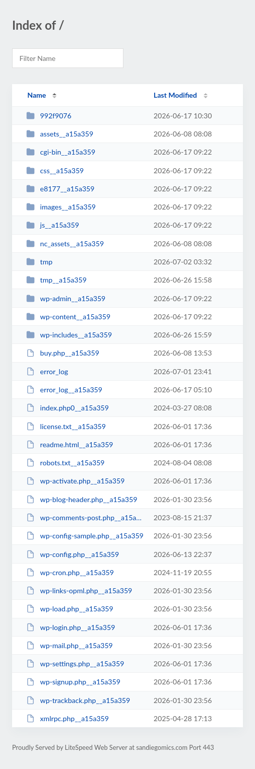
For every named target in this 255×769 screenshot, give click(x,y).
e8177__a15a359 (60, 188)
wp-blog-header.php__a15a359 (81, 499)
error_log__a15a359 (64, 389)
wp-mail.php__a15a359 (69, 645)
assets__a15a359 (59, 133)
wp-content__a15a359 (68, 316)
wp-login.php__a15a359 (70, 627)
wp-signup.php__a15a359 (73, 681)
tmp (39, 261)
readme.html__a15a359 (69, 444)
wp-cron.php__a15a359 (70, 572)
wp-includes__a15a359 (69, 334)
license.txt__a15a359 (66, 426)
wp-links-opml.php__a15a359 (79, 590)
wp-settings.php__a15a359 (75, 663)
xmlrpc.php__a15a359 (67, 718)
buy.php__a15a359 (62, 352)
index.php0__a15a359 (67, 407)
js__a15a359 (52, 225)
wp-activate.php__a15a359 (75, 480)
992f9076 (49, 115)
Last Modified (175, 95)
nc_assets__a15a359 (65, 243)
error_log (47, 371)
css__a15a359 (55, 170)
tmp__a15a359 (56, 279)
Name (36, 95)
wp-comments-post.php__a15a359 (85, 517)
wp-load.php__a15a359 (69, 608)
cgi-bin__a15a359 (60, 152)
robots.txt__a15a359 (65, 462)
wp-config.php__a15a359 (72, 554)
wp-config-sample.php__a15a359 (85, 535)
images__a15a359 (61, 206)
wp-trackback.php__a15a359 (78, 700)
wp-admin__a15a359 (65, 298)
